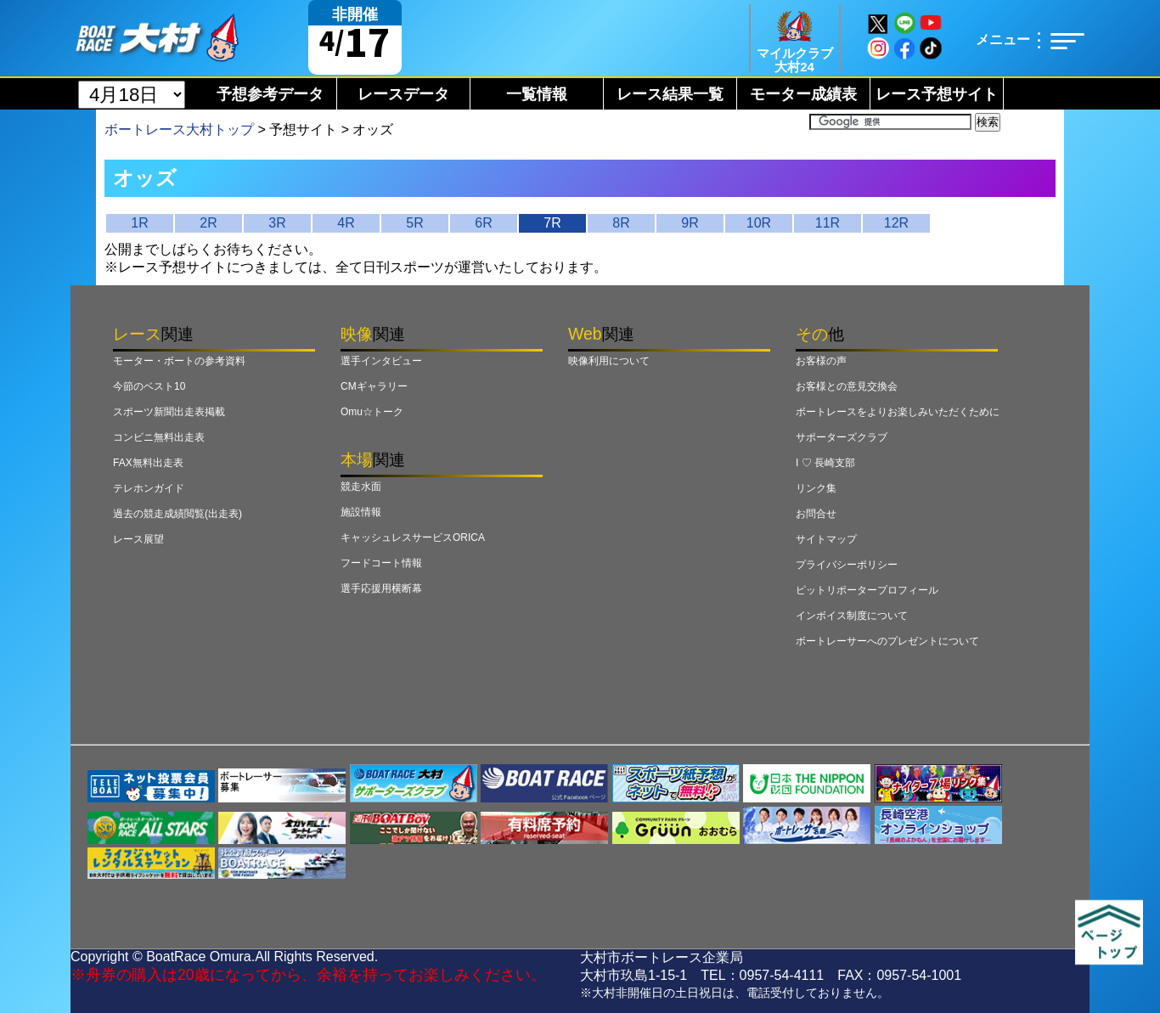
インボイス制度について (852, 616)
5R (414, 223)
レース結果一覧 (670, 94)
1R (139, 223)
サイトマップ (826, 539)
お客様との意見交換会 (847, 386)
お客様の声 (821, 361)
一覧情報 (536, 94)
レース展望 (138, 539)
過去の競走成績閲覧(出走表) (177, 514)
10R (758, 223)
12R (896, 223)
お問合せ (816, 514)
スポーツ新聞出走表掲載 (169, 412)
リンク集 (816, 488)
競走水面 (361, 486)
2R (208, 223)
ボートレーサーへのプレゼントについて (887, 641)
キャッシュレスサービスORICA (413, 537)
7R (551, 223)
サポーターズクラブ (841, 437)
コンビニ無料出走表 (159, 437)
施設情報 (361, 512)
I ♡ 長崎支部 (825, 463)
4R (345, 223)
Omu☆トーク (372, 412)
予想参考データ (270, 94)
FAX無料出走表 (148, 463)
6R (483, 223)
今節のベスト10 (149, 386)
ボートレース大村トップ (179, 129)
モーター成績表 (803, 94)
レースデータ (403, 94)
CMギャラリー (374, 386)
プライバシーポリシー (847, 565)
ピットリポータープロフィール (867, 590)
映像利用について (609, 361)
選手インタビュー (381, 361)
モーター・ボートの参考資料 (179, 361)
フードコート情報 (381, 563)
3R (276, 223)
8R (620, 223)
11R (827, 223)
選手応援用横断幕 (381, 588)
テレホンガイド (148, 488)
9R (689, 223)
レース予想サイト (937, 94)
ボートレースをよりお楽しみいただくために (898, 412)
